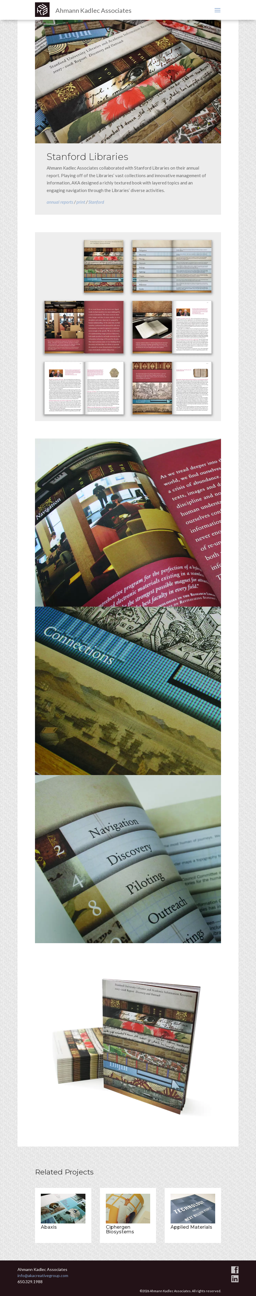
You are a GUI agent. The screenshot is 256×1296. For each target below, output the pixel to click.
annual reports (60, 202)
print (80, 202)
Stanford (96, 202)
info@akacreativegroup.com (42, 1275)
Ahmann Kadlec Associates (93, 10)
